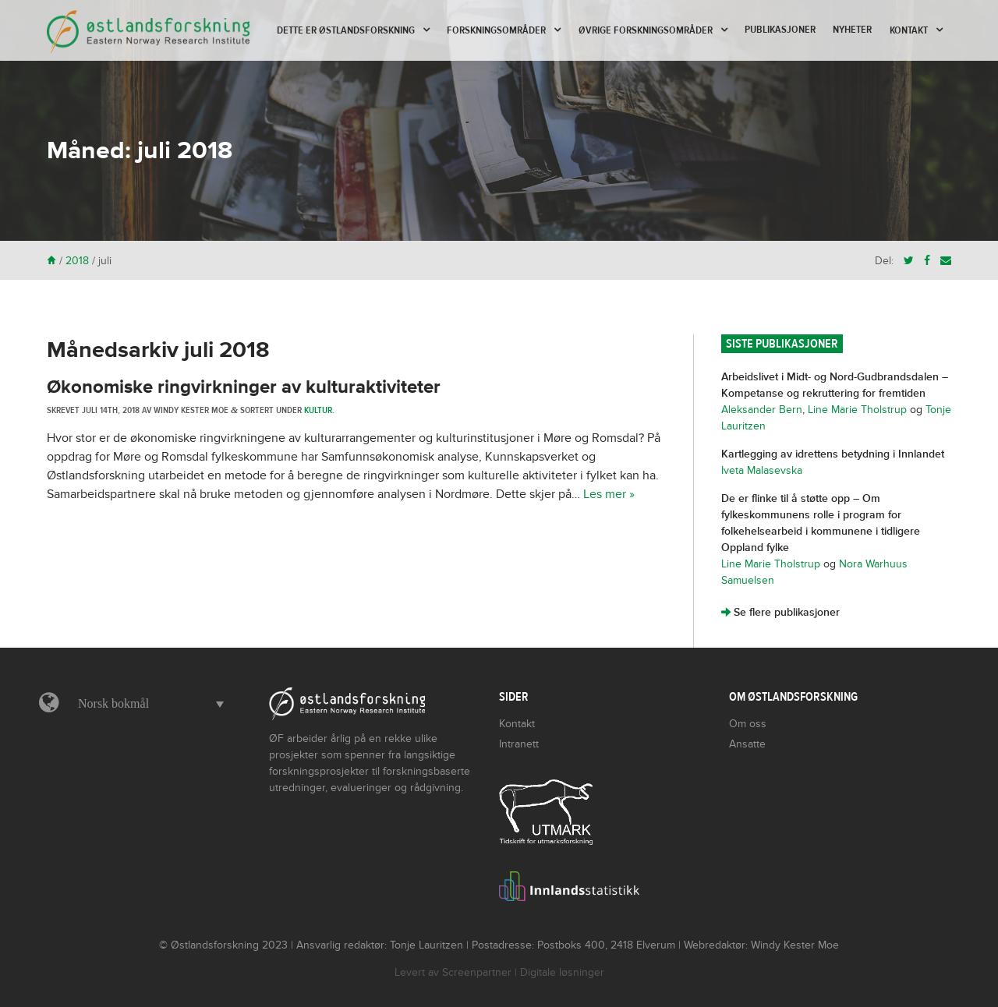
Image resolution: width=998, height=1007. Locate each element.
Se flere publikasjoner (780, 612)
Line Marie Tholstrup (857, 409)
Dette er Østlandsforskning (346, 30)
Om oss (747, 723)
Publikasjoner (780, 30)
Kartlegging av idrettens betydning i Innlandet (832, 454)
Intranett (519, 744)
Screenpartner (476, 972)
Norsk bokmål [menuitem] (113, 703)
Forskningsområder (496, 30)
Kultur (318, 410)
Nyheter (852, 30)
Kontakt (909, 30)
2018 (77, 260)
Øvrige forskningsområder (646, 30)
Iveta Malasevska (761, 470)
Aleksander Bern (761, 409)
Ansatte (747, 744)
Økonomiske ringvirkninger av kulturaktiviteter (244, 387)
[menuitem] (147, 703)
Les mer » (609, 494)
